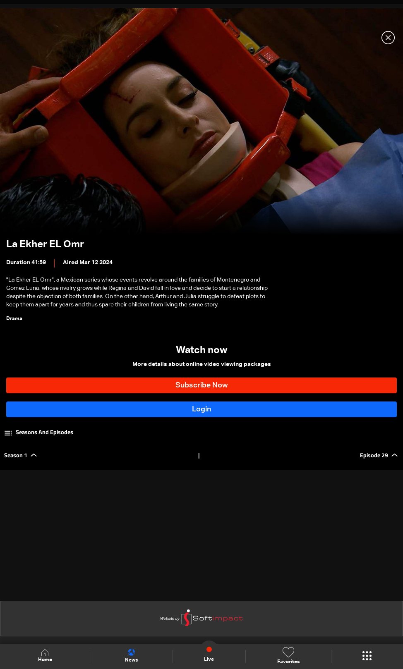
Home (45, 656)
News (131, 656)
